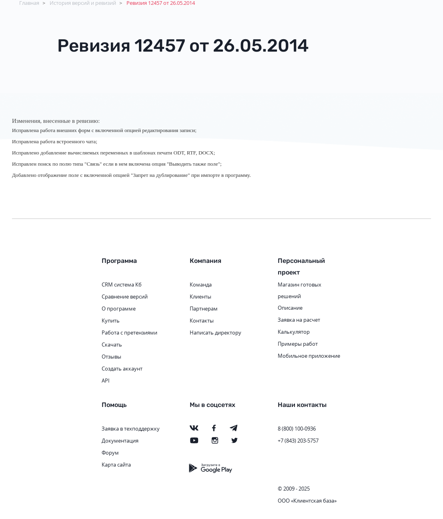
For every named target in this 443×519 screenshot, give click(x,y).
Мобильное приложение (309, 355)
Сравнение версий (125, 296)
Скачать (112, 344)
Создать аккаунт (122, 368)
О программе (119, 308)
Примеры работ (298, 343)
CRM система (118, 284)
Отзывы (111, 356)
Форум (110, 452)
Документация (120, 440)
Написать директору (215, 332)
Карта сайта (116, 464)
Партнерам (204, 308)
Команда (201, 284)
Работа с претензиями (129, 332)
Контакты (202, 320)
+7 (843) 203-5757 (298, 440)
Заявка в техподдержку (131, 428)
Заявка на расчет (299, 319)
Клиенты (200, 296)
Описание (290, 307)
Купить (111, 320)
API (106, 380)
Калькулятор (294, 331)
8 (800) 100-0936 (297, 428)
